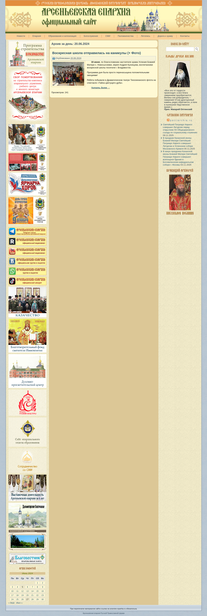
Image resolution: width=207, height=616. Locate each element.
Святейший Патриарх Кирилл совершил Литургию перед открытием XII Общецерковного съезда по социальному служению (180, 128)
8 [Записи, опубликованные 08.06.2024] (37, 587)
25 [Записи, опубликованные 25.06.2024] (17, 599)
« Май (11, 603)
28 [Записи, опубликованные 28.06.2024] (32, 599)
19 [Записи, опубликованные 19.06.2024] (22, 595)
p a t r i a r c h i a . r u (181, 120)
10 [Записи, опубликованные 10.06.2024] (12, 591)
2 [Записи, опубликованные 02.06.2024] (42, 583)
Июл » (19, 603)
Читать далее (100, 87)
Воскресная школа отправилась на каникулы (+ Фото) (96, 53)
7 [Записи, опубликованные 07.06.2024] (32, 587)
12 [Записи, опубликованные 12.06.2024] (22, 591)
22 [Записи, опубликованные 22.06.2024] (37, 595)
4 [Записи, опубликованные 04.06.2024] (17, 587)
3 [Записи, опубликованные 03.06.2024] (12, 587)
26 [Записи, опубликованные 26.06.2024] (22, 599)
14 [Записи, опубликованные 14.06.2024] (32, 591)
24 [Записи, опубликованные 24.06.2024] (12, 599)
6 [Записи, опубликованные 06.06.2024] (27, 587)
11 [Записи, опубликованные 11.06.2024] (17, 591)
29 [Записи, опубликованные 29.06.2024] (37, 599)
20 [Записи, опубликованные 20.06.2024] (27, 595)
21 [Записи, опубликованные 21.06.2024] (32, 595)
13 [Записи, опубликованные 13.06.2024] (27, 591)
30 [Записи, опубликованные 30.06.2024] (42, 599)
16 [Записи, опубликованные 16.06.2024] (42, 591)
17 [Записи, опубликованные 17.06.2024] (12, 595)
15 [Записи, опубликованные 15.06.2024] (37, 591)
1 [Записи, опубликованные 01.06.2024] (37, 583)
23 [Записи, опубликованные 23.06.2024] (42, 595)
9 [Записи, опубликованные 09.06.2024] (42, 587)
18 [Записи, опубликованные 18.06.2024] (17, 595)
